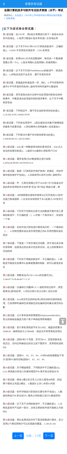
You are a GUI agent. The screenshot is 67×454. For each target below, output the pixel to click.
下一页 (49, 435)
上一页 (18, 435)
